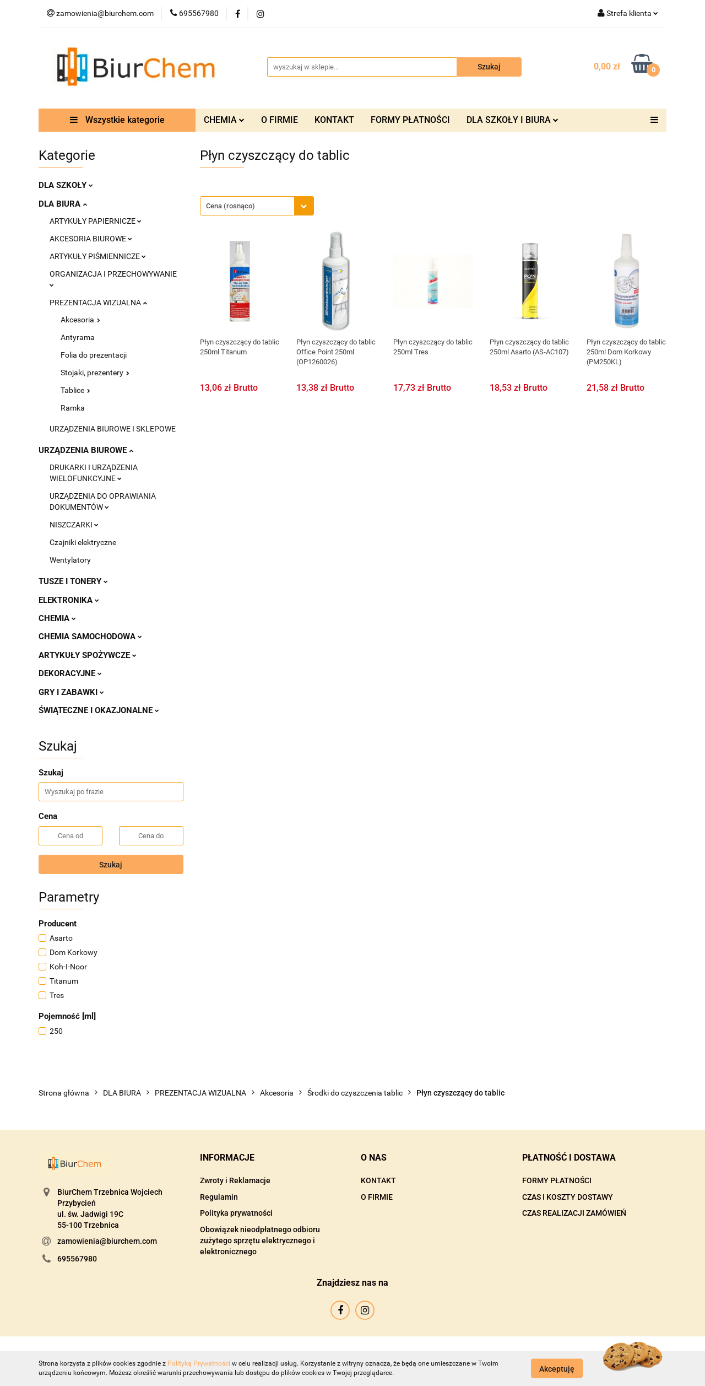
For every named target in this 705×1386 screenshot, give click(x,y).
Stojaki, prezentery (95, 372)
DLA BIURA (63, 204)
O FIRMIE (279, 120)
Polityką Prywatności (198, 1363)
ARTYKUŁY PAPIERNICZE (96, 221)
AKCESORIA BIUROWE (91, 238)
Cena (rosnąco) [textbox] (230, 206)
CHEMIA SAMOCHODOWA (90, 636)
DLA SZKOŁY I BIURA (512, 120)
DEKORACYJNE (70, 673)
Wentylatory (70, 560)
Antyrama (78, 337)
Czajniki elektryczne (83, 542)
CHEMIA (224, 120)
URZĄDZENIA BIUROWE (86, 450)
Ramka (73, 407)
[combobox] (257, 205)
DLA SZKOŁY (66, 185)
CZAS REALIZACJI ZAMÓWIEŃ (574, 1213)
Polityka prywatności (236, 1213)
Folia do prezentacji (94, 354)
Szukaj (110, 864)
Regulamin (219, 1197)
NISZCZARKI (74, 524)
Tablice (75, 390)
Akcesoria (80, 319)
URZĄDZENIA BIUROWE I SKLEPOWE (113, 428)
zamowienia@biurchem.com (107, 1241)
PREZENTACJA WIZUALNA (98, 302)
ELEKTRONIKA (69, 600)
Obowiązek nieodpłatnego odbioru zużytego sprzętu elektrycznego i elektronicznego (260, 1240)
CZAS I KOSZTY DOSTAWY (567, 1197)
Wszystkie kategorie (117, 120)
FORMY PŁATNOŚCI (410, 120)
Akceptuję (556, 1368)
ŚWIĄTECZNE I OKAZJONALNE (99, 710)
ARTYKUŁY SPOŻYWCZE (88, 655)
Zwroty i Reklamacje (235, 1180)
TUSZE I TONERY (73, 581)
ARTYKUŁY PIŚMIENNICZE (98, 256)
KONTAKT (334, 120)
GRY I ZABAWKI (71, 692)
